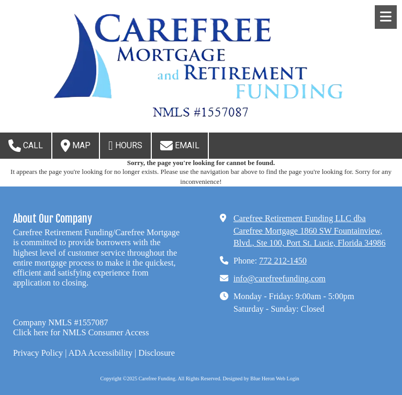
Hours (125, 145)
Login (293, 378)
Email (179, 145)
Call (25, 145)
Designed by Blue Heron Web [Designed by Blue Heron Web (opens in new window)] (254, 378)
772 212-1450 (283, 261)
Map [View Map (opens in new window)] (76, 145)
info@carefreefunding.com (279, 278)
